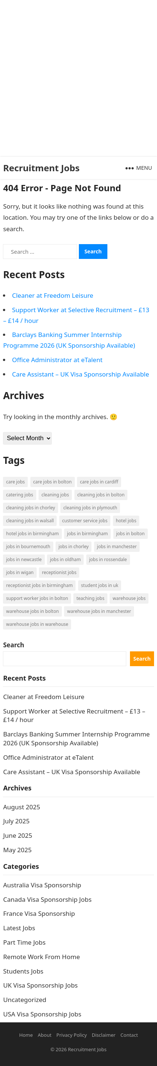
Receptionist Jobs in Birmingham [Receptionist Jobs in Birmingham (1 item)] (39, 585)
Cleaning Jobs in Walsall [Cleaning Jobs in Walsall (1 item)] (30, 520)
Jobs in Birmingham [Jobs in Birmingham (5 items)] (87, 533)
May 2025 (17, 850)
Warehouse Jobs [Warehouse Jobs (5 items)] (129, 598)
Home (26, 1035)
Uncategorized (24, 999)
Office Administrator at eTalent (57, 359)
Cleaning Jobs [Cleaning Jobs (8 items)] (55, 495)
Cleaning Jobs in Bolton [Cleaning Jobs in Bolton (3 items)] (101, 495)
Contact (129, 1035)
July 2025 (16, 821)
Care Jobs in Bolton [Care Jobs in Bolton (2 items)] (52, 482)
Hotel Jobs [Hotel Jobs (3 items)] (126, 520)
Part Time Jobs (24, 942)
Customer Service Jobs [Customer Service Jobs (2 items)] (84, 520)
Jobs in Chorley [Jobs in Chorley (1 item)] (73, 546)
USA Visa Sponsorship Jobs (42, 1014)
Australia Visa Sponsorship (42, 885)
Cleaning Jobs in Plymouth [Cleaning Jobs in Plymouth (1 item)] (90, 508)
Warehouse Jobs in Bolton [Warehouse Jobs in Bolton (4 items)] (32, 611)
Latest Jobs (19, 928)
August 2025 (21, 807)
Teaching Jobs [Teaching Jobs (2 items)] (90, 598)
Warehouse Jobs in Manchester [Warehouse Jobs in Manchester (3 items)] (99, 611)
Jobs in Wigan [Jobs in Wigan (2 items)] (19, 572)
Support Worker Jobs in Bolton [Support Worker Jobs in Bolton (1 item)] (37, 598)
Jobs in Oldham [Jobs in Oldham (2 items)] (65, 559)
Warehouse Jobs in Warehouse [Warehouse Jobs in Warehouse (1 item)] (37, 624)
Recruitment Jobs (41, 168)
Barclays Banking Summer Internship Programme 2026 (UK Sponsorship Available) (76, 738)
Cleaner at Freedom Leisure (52, 295)
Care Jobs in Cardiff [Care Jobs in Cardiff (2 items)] (99, 482)
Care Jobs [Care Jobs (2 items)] (15, 482)
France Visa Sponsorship (39, 913)
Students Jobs (23, 971)
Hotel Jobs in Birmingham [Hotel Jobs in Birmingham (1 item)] (32, 533)
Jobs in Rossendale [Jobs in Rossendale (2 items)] (108, 559)
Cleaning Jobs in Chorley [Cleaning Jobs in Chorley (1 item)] (30, 508)
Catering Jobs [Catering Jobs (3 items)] (19, 495)
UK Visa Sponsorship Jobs (40, 985)
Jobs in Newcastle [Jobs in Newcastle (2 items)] (23, 559)
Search (13, 645)
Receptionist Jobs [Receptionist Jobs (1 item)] (59, 572)
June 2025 (17, 835)
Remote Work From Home (41, 956)
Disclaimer (104, 1035)
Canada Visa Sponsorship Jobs (47, 899)
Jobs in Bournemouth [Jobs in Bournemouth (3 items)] (28, 546)
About (44, 1035)
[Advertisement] (78, 78)
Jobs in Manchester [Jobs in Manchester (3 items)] (117, 546)
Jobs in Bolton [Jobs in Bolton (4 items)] (130, 533)
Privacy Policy (71, 1035)
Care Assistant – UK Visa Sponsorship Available (80, 374)
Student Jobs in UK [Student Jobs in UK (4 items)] (99, 585)
